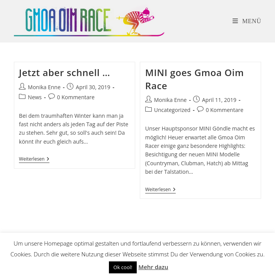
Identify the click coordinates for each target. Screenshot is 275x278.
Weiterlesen (34, 159)
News (35, 97)
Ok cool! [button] (123, 267)
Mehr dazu (153, 267)
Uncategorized (172, 110)
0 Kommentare (76, 97)
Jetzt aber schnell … (64, 72)
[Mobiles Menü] (247, 21)
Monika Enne (44, 87)
